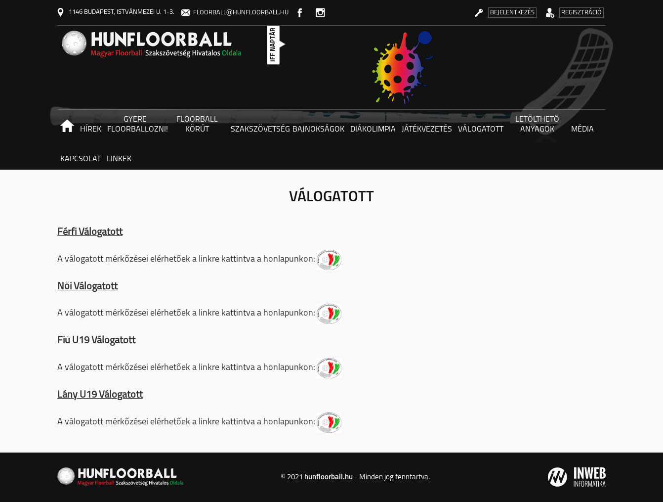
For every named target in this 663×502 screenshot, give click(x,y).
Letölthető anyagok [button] (537, 125)
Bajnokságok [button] (318, 130)
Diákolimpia (373, 130)
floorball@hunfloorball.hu (235, 12)
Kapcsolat (80, 159)
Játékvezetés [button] (427, 130)
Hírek (90, 130)
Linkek (119, 159)
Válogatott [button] (480, 130)
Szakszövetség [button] (260, 130)
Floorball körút (197, 125)
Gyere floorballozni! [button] (136, 125)
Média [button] (582, 130)
